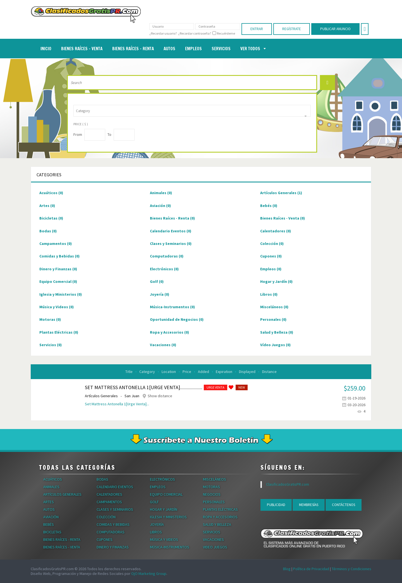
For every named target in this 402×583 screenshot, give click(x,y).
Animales (161, 192)
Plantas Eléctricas (58, 332)
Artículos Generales (281, 192)
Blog (287, 568)
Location (169, 371)
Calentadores (275, 230)
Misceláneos (274, 306)
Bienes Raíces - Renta (172, 218)
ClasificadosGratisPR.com (287, 484)
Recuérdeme (226, 33)
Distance (269, 371)
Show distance (160, 395)
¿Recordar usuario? (163, 33)
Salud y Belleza (276, 332)
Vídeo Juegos (275, 344)
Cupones (271, 256)
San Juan (132, 395)
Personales (273, 319)
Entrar (256, 28)
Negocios (212, 494)
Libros (268, 294)
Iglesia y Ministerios (60, 294)
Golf (157, 281)
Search (327, 82)
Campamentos (55, 243)
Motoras (50, 319)
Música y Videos (56, 306)
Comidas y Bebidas (59, 256)
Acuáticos (51, 192)
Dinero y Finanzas (58, 268)
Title (129, 371)
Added (204, 371)
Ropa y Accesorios (169, 332)
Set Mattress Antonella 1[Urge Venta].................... (143, 387)
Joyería (159, 294)
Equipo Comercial (58, 281)
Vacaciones (163, 344)
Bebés (268, 205)
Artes (47, 205)
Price (187, 371)
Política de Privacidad (311, 568)
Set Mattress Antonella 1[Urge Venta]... (117, 403)
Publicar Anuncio (335, 28)
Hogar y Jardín (276, 281)
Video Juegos (215, 547)
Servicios (50, 344)
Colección (272, 243)
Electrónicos (164, 268)
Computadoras (166, 256)
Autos (49, 509)
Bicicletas (51, 218)
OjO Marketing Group (148, 573)
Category (147, 371)
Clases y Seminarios (171, 243)
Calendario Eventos (170, 230)
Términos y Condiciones (351, 568)
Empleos (270, 268)
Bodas (48, 230)
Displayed (247, 371)
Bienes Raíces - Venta (282, 218)
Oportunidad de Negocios (177, 319)
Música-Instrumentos (172, 306)
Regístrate (291, 28)
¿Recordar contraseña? (194, 33)
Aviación (160, 205)
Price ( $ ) (80, 124)
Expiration (224, 371)
